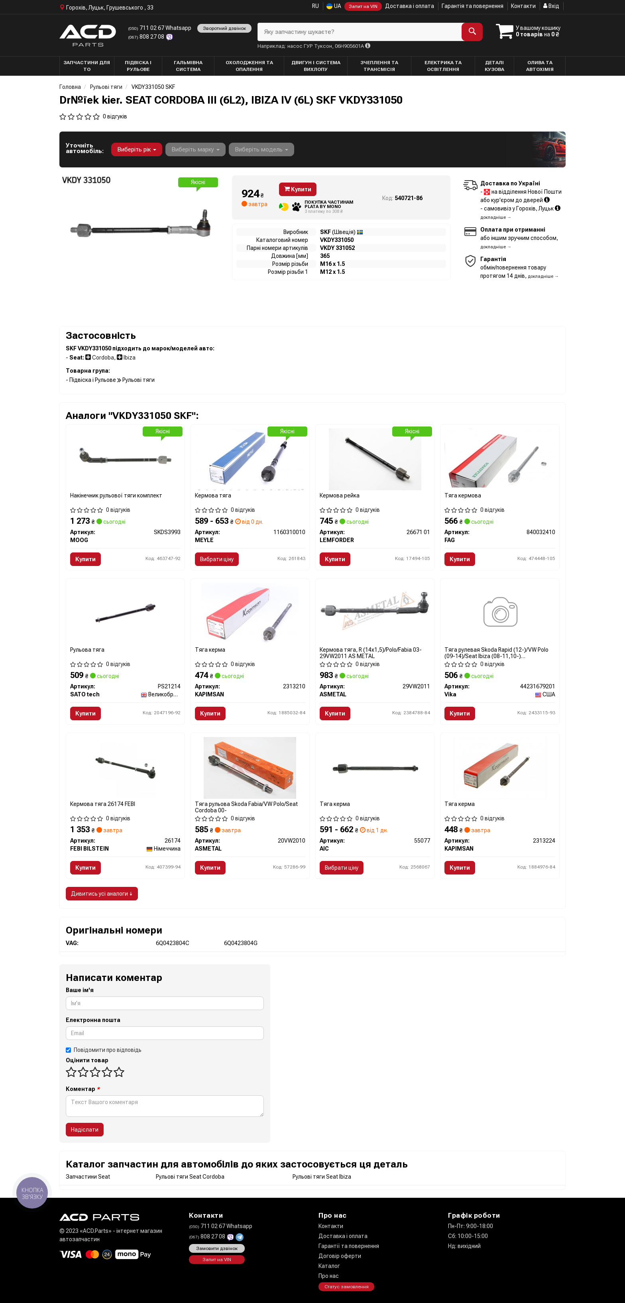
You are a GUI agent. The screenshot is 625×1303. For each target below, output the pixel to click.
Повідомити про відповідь (104, 1050)
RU (315, 6)
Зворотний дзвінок (224, 28)
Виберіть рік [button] (136, 149)
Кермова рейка (340, 495)
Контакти (523, 6)
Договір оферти (339, 1256)
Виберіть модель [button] (261, 149)
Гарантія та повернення (472, 6)
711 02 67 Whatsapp (159, 28)
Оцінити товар (87, 1060)
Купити (297, 189)
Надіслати (84, 1129)
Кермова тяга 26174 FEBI (102, 804)
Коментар (83, 1089)
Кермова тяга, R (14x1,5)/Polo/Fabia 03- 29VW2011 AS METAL (371, 653)
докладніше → (495, 217)
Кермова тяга (213, 495)
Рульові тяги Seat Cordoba (190, 1176)
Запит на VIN (363, 6)
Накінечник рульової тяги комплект (116, 495)
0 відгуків (115, 116)
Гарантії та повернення (348, 1246)
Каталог (329, 1266)
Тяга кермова (462, 495)
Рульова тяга (87, 650)
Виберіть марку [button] (195, 149)
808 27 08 (146, 36)
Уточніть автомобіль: (85, 148)
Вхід (551, 6)
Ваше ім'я (80, 990)
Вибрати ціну (217, 559)
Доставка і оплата (409, 6)
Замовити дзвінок (217, 1248)
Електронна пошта (93, 1020)
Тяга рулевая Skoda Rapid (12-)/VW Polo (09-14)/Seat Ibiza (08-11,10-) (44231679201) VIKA (496, 653)
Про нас (328, 1276)
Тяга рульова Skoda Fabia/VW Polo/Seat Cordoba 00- (246, 807)
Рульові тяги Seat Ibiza (322, 1176)
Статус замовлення (346, 1286)
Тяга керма (210, 650)
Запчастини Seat (88, 1176)
